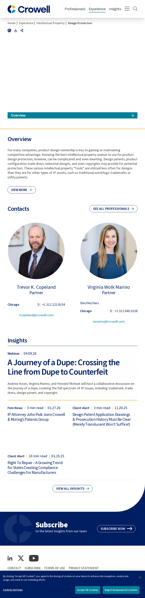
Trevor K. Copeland (36, 287)
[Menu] (127, 9)
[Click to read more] (22, 188)
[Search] (135, 9)
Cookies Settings (13, 591)
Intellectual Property (50, 23)
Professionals (75, 8)
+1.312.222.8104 (53, 304)
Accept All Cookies (87, 591)
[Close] (140, 579)
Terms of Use (54, 568)
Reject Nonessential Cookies (121, 591)
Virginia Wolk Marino (109, 287)
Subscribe (33, 568)
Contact (14, 568)
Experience (97, 8)
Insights (115, 8)
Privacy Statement (84, 568)
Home (11, 23)
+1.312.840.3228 (126, 311)
